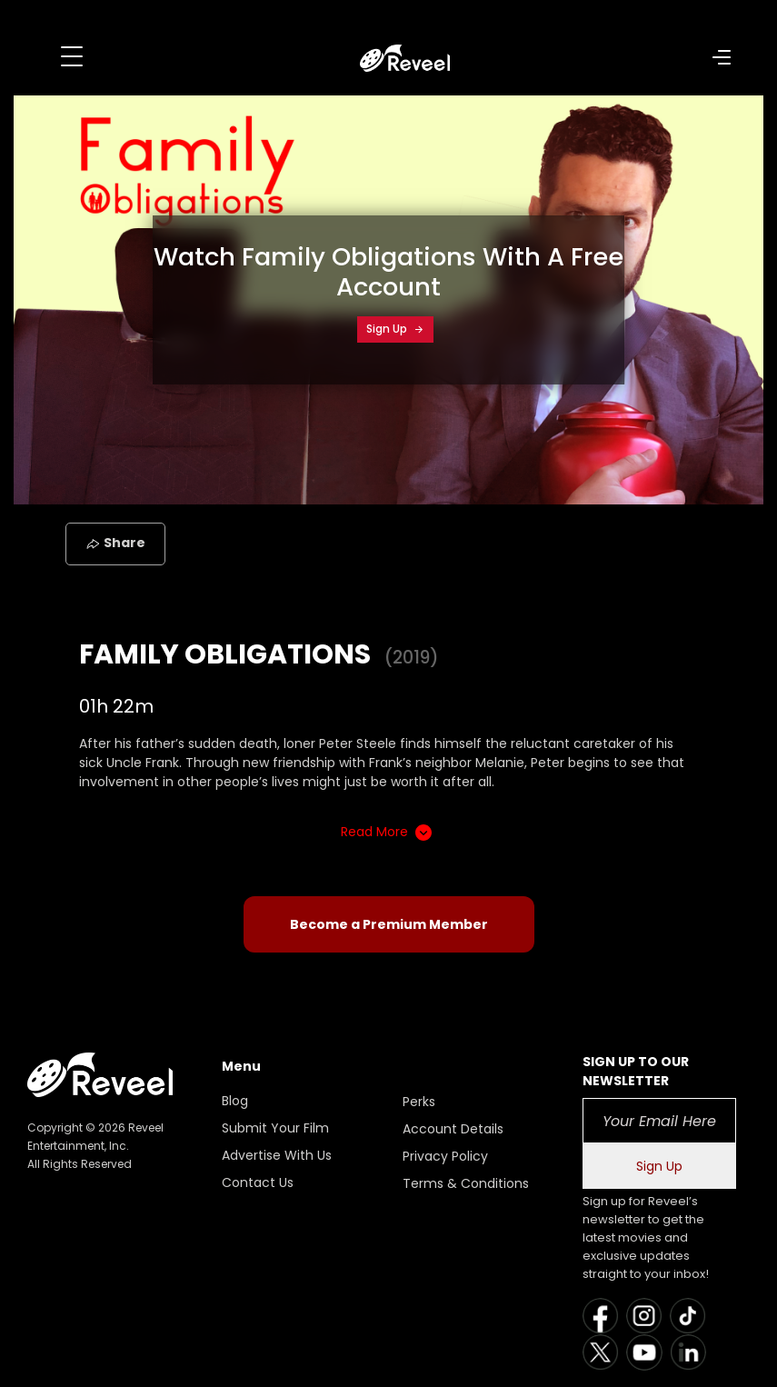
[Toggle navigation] (71, 56)
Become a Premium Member (389, 924)
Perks (419, 1102)
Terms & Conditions (466, 1183)
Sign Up (395, 328)
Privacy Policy (445, 1156)
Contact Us (258, 1182)
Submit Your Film (275, 1128)
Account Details (453, 1129)
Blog (235, 1101)
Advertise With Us (277, 1155)
